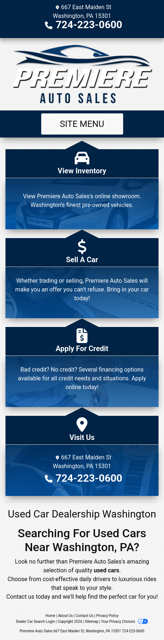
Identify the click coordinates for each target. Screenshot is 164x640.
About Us (65, 616)
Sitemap (91, 622)
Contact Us (84, 616)
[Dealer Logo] (82, 74)
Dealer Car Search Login (35, 622)
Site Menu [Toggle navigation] (82, 124)
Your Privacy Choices (124, 622)
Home (50, 616)
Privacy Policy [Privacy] (107, 616)
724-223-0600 (89, 25)
